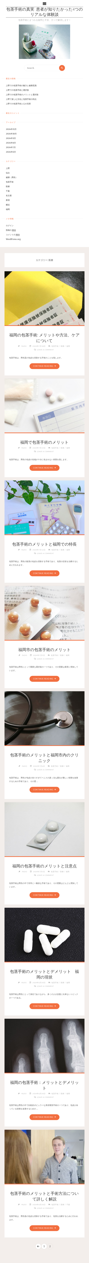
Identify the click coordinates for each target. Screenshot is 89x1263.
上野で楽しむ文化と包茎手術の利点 (21, 99)
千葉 (8, 191)
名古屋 (9, 195)
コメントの (13, 234)
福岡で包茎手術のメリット (44, 442)
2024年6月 (11, 152)
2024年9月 (11, 138)
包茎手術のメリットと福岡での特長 (44, 544)
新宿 (8, 200)
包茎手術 (10, 182)
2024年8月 (11, 143)
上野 (8, 168)
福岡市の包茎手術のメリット (44, 649)
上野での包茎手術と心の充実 (18, 103)
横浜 (8, 205)
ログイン (10, 225)
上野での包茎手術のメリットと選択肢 (22, 94)
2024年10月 (11, 133)
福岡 (8, 209)
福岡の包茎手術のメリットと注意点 (44, 866)
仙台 (8, 173)
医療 (8, 186)
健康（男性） (11, 177)
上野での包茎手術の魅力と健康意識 (21, 85)
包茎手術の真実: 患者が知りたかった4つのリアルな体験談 (44, 12)
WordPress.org (13, 239)
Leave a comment (45, 350)
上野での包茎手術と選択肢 (17, 90)
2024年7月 (11, 147)
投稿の (11, 230)
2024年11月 (11, 129)
